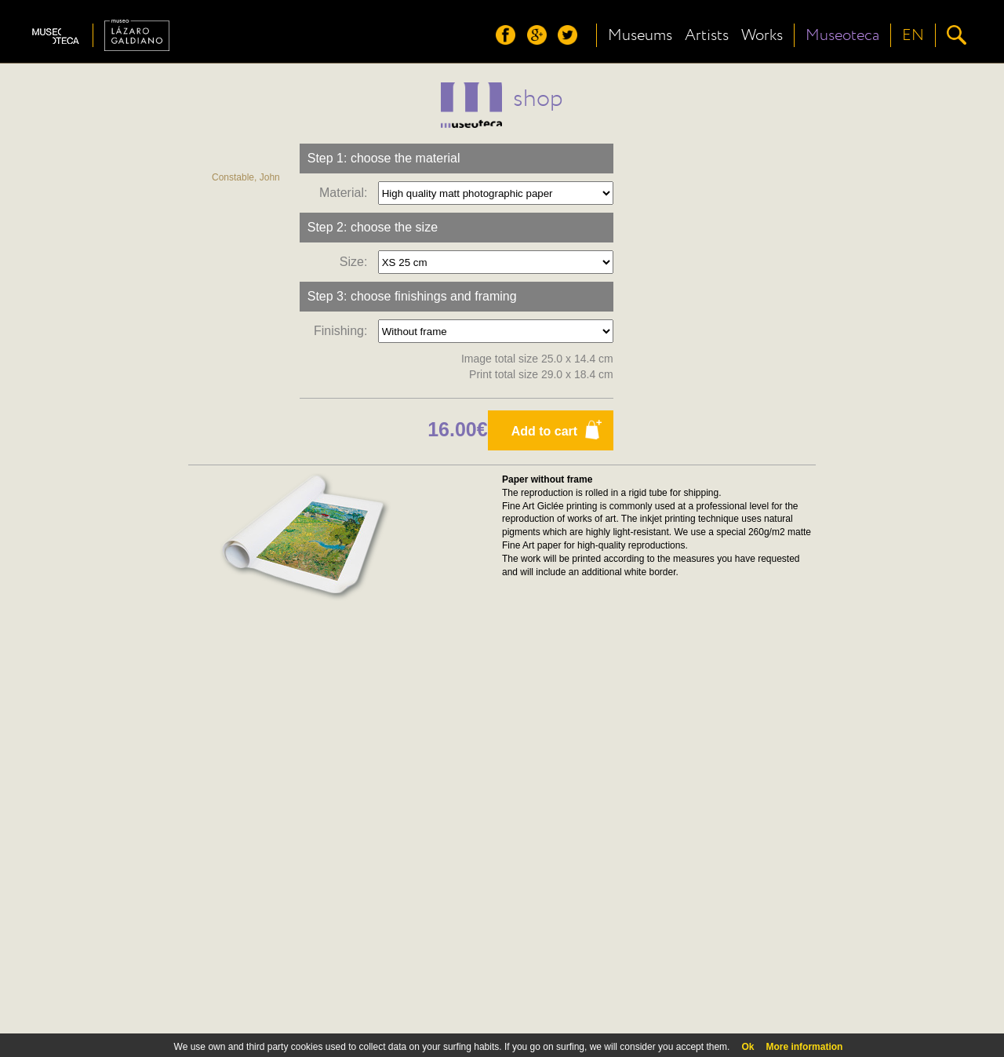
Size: (357, 261)
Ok (747, 1046)
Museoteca (842, 35)
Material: (346, 192)
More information (804, 1046)
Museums (640, 35)
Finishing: (344, 330)
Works (762, 35)
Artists (707, 35)
